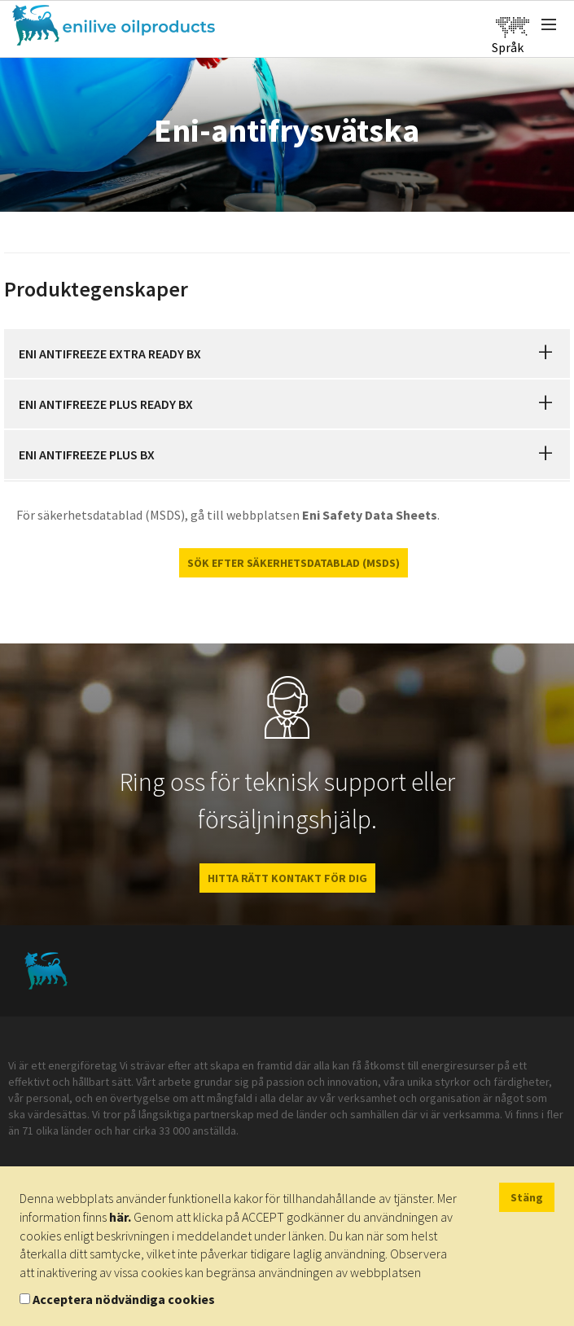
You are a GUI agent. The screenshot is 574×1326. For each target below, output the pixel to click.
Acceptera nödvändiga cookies (124, 1299)
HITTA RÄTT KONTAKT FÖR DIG (287, 878)
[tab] (287, 353)
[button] (545, 353)
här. (120, 1217)
